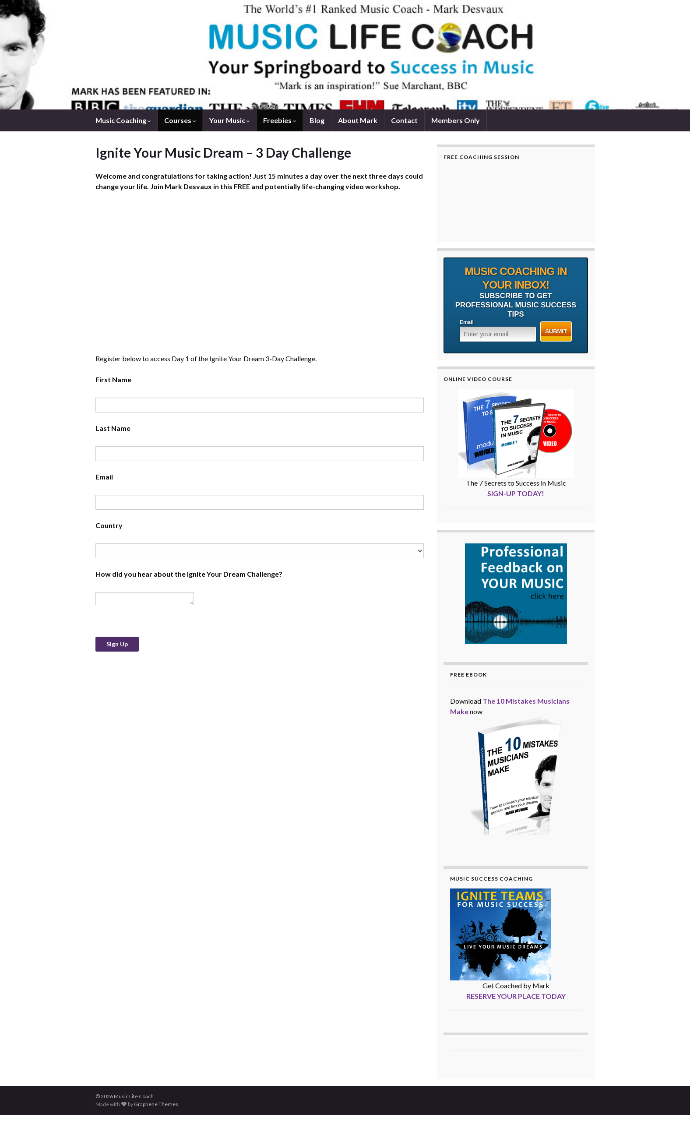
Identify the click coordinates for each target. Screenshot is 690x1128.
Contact (404, 120)
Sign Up (117, 644)
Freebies (279, 120)
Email (467, 322)
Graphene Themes (156, 1104)
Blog (317, 120)
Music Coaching (123, 120)
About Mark (357, 120)
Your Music (229, 120)
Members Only (455, 120)
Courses (180, 120)
